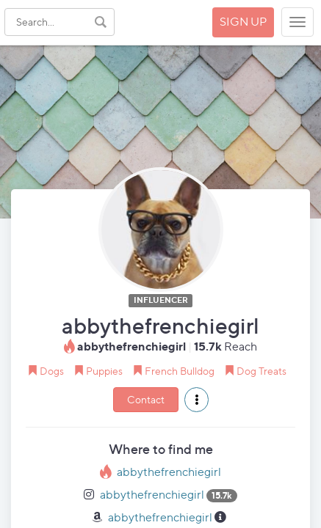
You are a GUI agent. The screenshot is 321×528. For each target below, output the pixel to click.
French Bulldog (179, 370)
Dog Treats (261, 370)
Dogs (52, 370)
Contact (146, 399)
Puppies (104, 370)
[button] (196, 399)
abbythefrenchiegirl (169, 472)
